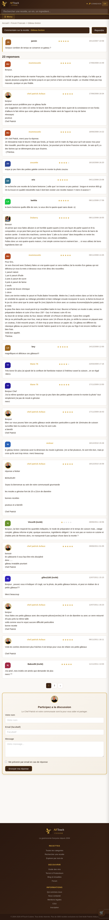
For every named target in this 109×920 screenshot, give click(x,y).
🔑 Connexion (95, 4)
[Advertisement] (54, 799)
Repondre (99, 30)
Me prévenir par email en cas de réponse (26, 762)
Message (9, 739)
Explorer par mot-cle (54, 858)
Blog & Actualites (54, 877)
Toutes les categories (54, 850)
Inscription (54, 907)
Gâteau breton (38, 30)
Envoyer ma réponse (19, 769)
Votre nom (10, 715)
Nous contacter (54, 896)
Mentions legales (54, 900)
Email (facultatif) (13, 727)
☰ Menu (8, 17)
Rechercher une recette (54, 854)
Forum (54, 881)
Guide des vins (54, 869)
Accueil (5, 23)
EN (105, 4)
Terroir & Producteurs (54, 873)
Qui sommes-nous (54, 892)
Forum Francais (18, 23)
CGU (54, 904)
